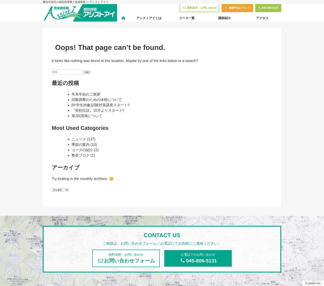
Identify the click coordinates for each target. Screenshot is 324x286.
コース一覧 (187, 18)
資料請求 (199, 8)
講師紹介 (224, 18)
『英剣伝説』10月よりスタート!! (98, 110)
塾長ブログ (81, 155)
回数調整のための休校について (97, 100)
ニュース (79, 139)
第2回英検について (87, 116)
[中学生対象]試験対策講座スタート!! (101, 105)
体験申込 (237, 8)
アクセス (262, 18)
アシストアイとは (149, 18)
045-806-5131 (268, 7)
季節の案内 (81, 144)
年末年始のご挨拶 (86, 94)
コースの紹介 (82, 150)
